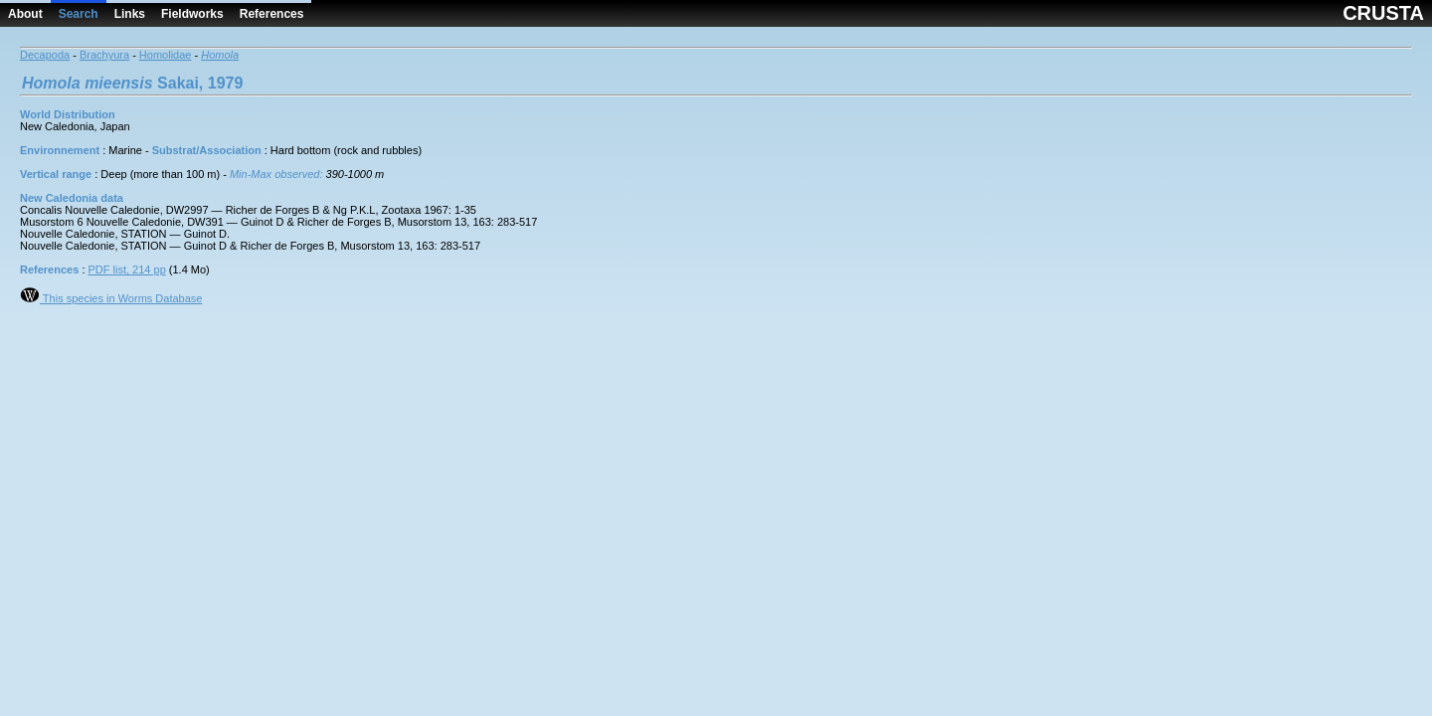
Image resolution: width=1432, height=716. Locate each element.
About (25, 14)
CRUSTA (1383, 13)
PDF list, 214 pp (127, 269)
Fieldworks (192, 14)
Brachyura (104, 55)
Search (78, 14)
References (272, 14)
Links (129, 14)
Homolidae (165, 55)
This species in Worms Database (111, 298)
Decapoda (45, 55)
